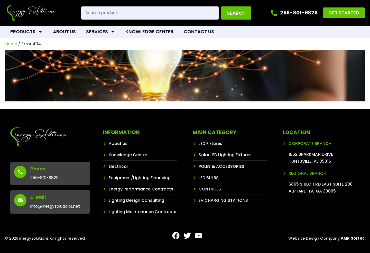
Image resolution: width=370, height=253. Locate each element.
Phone (38, 168)
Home (11, 44)
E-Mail (38, 197)
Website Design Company (326, 238)
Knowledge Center (149, 31)
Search (236, 13)
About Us (64, 31)
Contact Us (199, 31)
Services (100, 32)
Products (26, 32)
